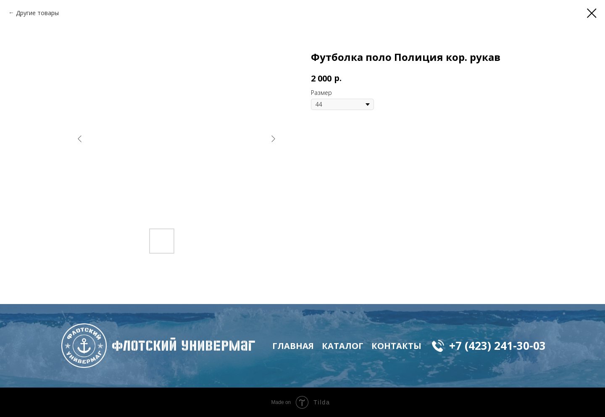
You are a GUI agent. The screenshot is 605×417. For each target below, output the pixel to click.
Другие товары (37, 13)
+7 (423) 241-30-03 (497, 345)
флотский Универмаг (183, 346)
